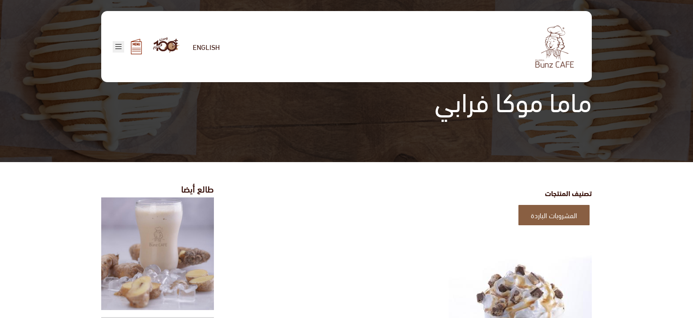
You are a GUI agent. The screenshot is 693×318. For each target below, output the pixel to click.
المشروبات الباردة (554, 215)
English (206, 47)
